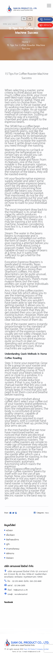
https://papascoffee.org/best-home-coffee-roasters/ (23, 470)
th (24, 18)
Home (25, 42)
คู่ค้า (8, 544)
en (30, 18)
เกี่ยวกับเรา (10, 534)
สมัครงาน (45, 25)
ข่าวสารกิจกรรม (12, 548)
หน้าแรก (9, 530)
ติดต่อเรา (45, 19)
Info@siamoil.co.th (34, 651)
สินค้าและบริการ (12, 539)
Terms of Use (16, 651)
